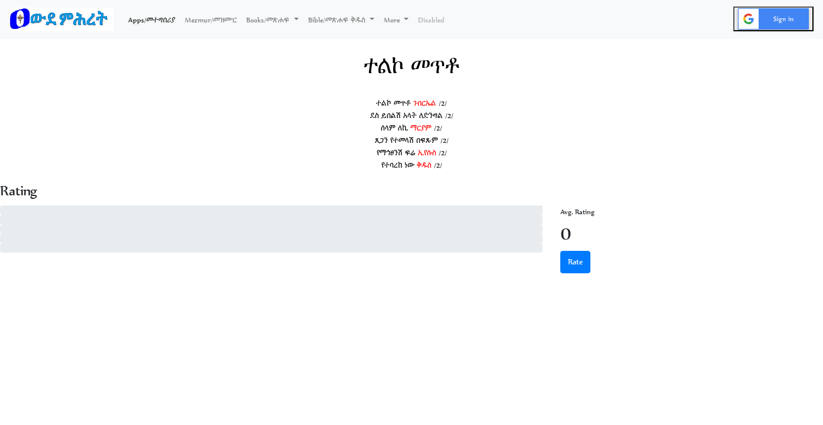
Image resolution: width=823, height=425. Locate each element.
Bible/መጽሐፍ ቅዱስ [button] (338, 20)
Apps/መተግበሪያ (154, 19)
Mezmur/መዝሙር (211, 20)
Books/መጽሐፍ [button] (269, 20)
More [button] (392, 20)
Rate (575, 261)
